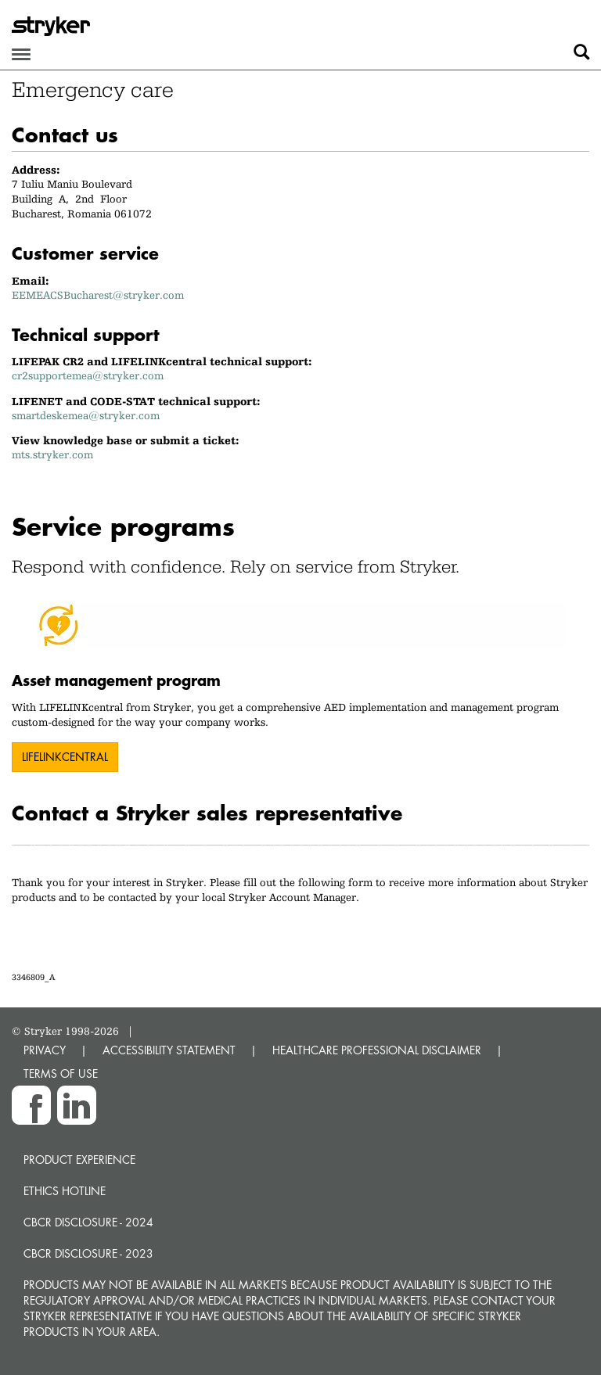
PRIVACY (44, 1050)
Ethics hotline (64, 1190)
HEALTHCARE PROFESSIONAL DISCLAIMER (376, 1050)
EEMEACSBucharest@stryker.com (98, 295)
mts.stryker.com (52, 454)
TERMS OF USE (60, 1073)
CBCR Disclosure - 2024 (88, 1222)
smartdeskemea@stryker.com (86, 415)
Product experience (79, 1159)
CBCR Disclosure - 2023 (88, 1253)
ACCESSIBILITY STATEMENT (169, 1050)
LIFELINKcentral (65, 756)
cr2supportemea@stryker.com (88, 375)
